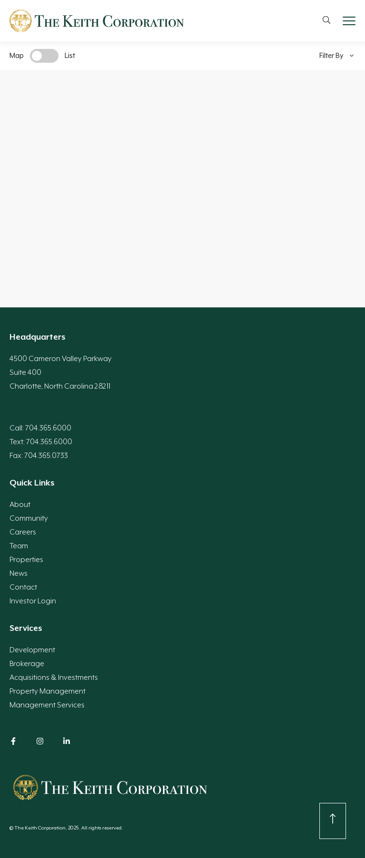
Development (32, 650)
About (20, 504)
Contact (23, 587)
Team (19, 546)
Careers (23, 532)
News (19, 573)
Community (29, 518)
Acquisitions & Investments (54, 677)
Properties (26, 559)
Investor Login (33, 601)
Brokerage (27, 663)
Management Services (47, 705)
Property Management (48, 691)
